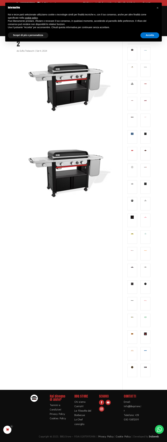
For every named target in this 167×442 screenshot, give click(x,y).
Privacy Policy (57, 414)
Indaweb (154, 436)
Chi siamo (79, 401)
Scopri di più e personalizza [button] (28, 35)
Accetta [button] (150, 35)
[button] (157, 7)
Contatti (79, 406)
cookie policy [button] (31, 18)
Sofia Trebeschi (27, 50)
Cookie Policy (123, 436)
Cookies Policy (58, 418)
